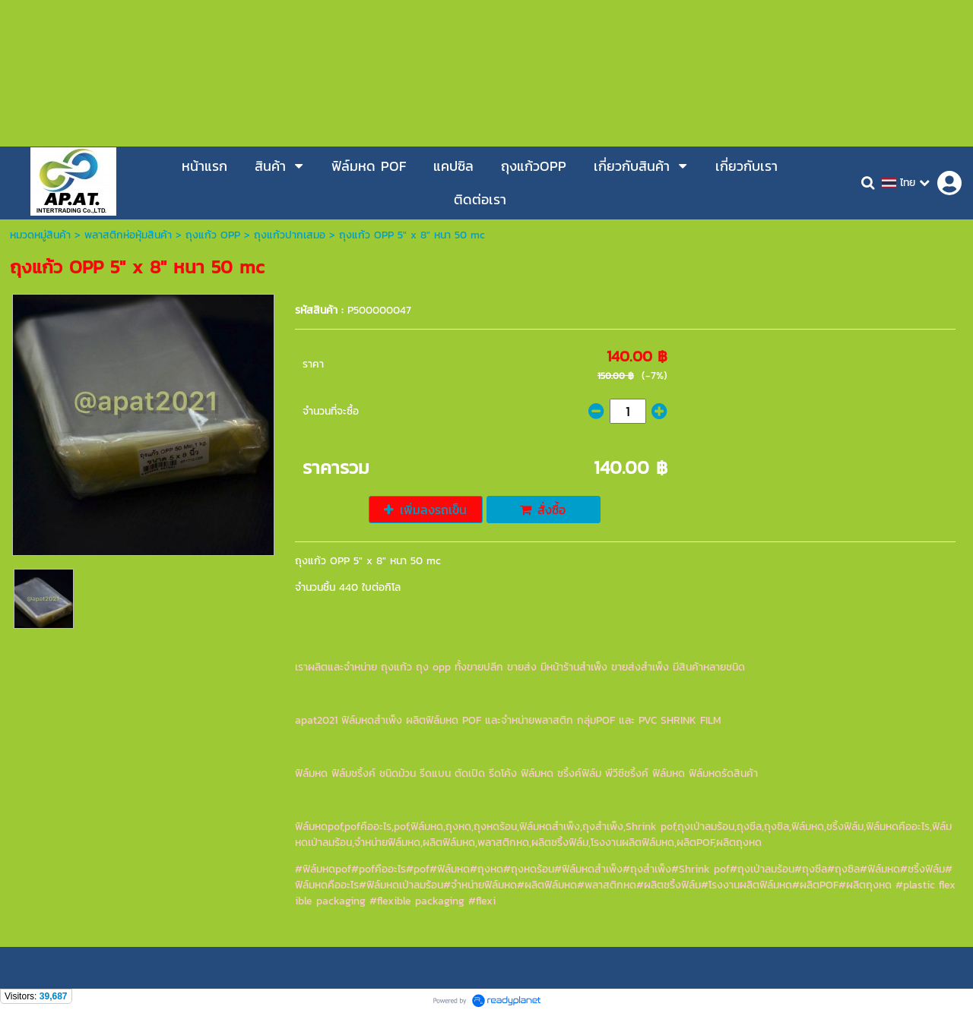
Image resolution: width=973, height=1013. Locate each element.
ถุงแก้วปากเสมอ (289, 235)
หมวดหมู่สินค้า (40, 235)
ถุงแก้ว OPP (212, 235)
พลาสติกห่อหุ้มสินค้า (128, 235)
